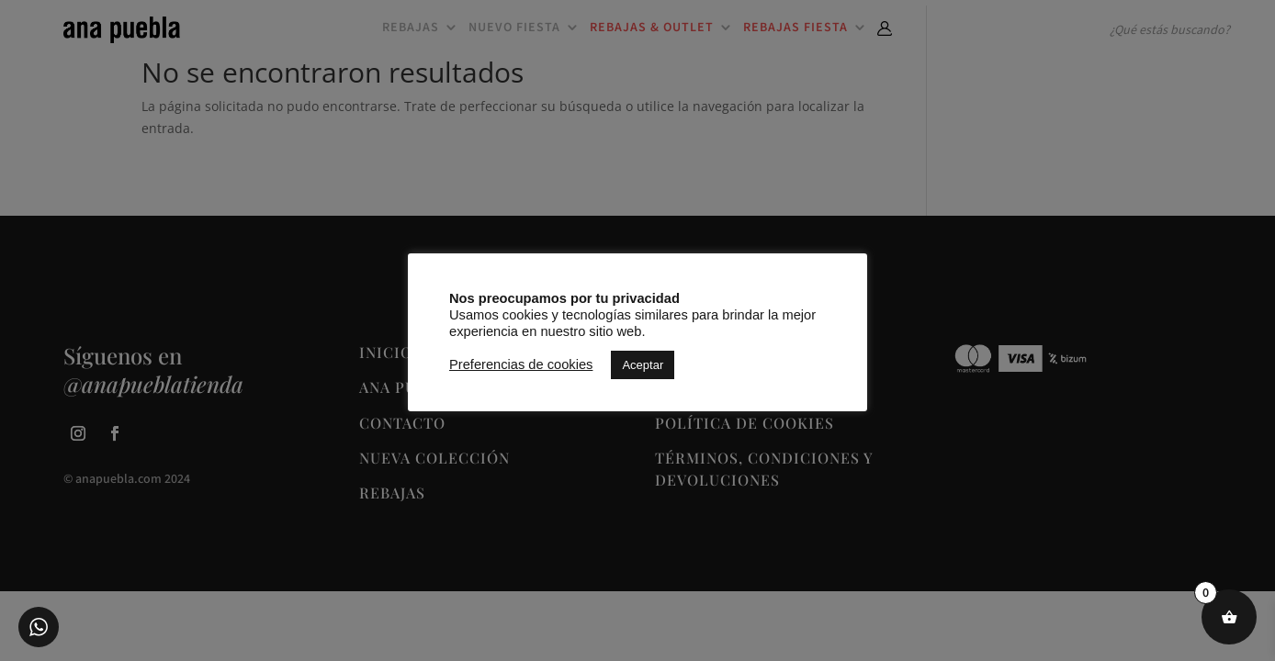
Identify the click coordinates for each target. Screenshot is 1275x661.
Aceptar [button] (642, 365)
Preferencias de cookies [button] (520, 364)
